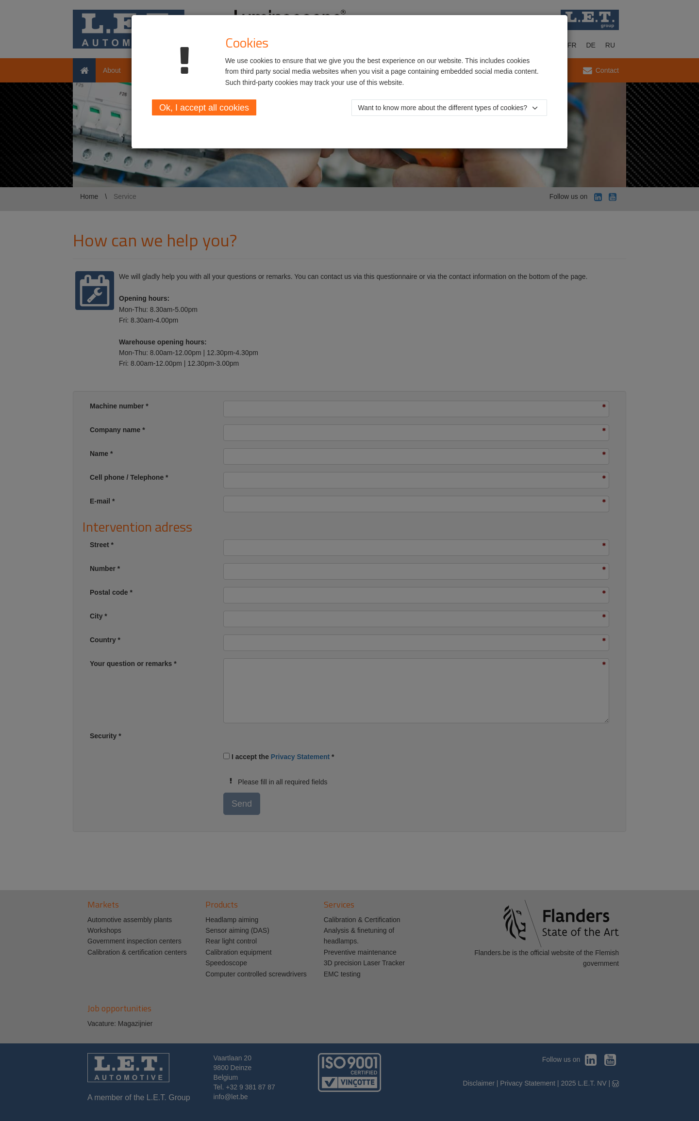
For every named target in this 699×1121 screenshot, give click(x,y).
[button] (449, 107)
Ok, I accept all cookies (204, 108)
